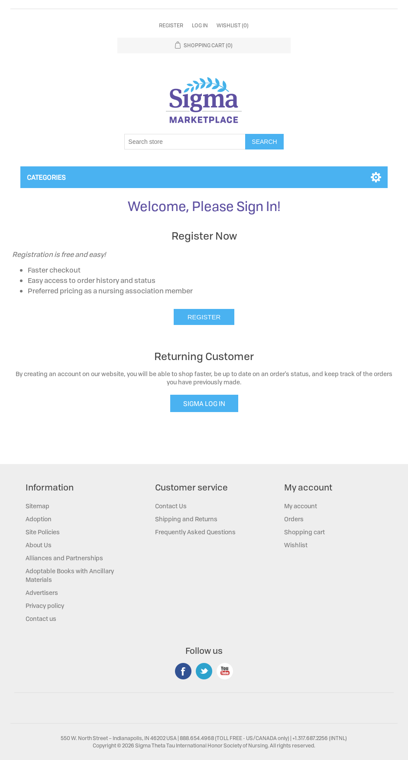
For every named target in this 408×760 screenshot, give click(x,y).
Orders (294, 519)
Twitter (204, 671)
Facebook (183, 671)
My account (300, 506)
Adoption (39, 519)
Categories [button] (46, 177)
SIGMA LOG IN (204, 403)
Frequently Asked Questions (195, 532)
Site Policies (43, 532)
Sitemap (37, 506)
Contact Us (171, 506)
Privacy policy (45, 605)
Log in (200, 25)
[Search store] (185, 141)
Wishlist (296, 545)
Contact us (41, 618)
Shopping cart (304, 532)
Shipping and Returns (186, 519)
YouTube (225, 671)
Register (171, 25)
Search (264, 141)
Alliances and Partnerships (64, 558)
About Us (39, 545)
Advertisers (42, 592)
